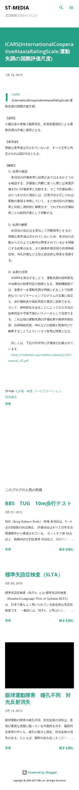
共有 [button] (8, 404)
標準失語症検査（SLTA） (34, 574)
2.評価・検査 (24, 391)
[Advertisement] (39, 447)
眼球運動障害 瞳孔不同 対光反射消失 (38, 698)
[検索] (61, 7)
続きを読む (66, 549)
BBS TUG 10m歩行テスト (38, 503)
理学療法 (11, 397)
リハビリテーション (47, 391)
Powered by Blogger (39, 772)
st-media (17, 7)
